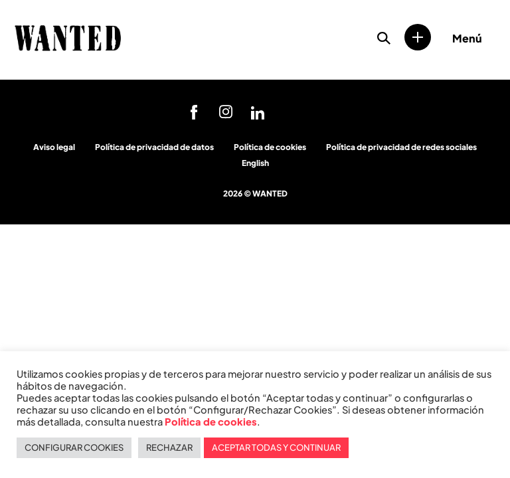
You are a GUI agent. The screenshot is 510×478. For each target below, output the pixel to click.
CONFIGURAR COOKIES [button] (74, 447)
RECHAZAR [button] (169, 447)
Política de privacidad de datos (154, 147)
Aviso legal (54, 147)
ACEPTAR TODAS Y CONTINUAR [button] (276, 447)
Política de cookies (270, 147)
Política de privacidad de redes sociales (401, 147)
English (255, 163)
